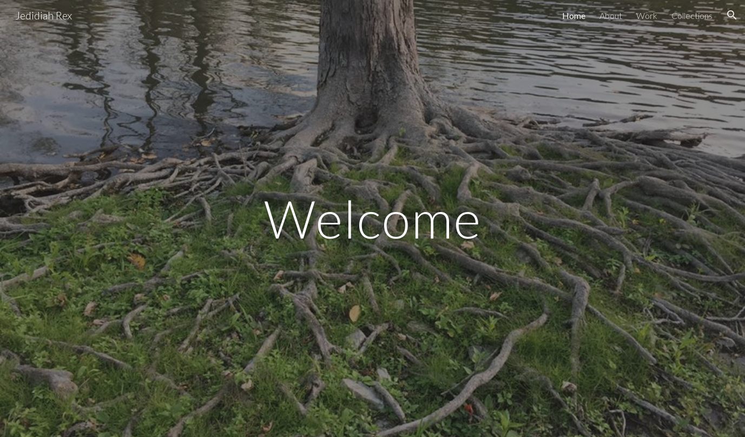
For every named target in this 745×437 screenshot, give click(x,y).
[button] (732, 15)
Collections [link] (692, 15)
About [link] (610, 15)
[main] (372, 218)
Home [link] (573, 15)
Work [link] (646, 15)
